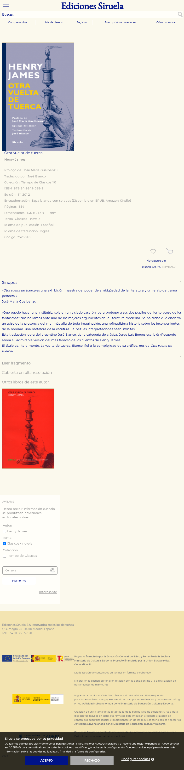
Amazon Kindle (118, 200)
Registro (81, 22)
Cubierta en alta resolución (27, 373)
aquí (149, 747)
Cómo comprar (166, 22)
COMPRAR (169, 267)
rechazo (92, 760)
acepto (46, 760)
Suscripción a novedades (120, 22)
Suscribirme (19, 581)
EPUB (99, 200)
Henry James (14, 159)
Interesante (48, 592)
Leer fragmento (16, 363)
